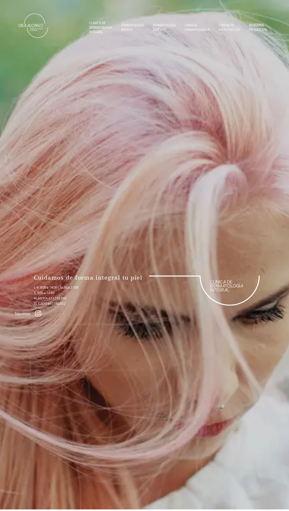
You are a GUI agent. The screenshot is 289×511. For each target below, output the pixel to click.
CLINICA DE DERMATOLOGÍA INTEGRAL (100, 28)
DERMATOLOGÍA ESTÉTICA (164, 28)
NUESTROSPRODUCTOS (258, 28)
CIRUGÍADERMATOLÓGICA (197, 28)
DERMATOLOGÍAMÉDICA (132, 28)
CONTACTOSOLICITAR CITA (229, 28)
